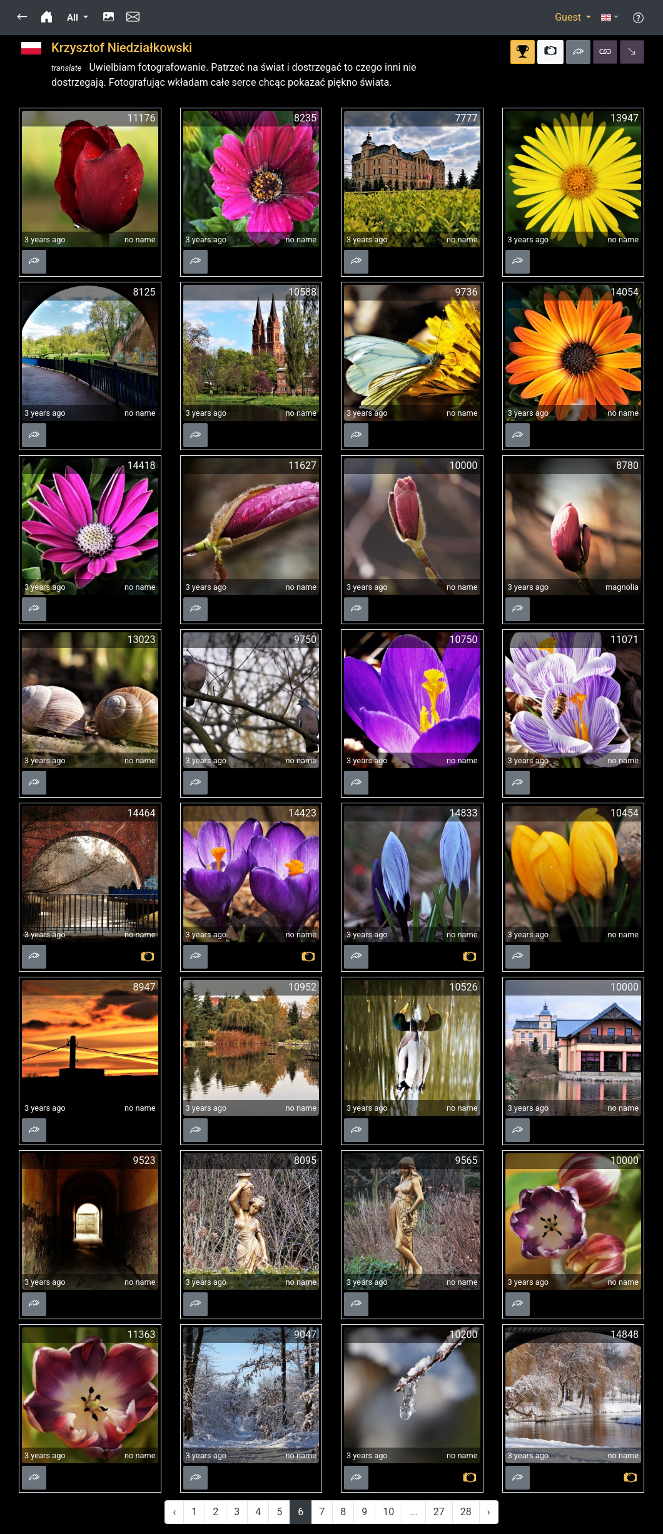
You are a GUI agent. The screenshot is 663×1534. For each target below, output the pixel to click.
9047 (305, 1335)
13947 (624, 118)
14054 (624, 292)
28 (466, 1512)
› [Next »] (488, 1512)
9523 (144, 1160)
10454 (624, 813)
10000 (464, 465)
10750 (464, 640)
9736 (466, 292)
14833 (464, 813)
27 (439, 1512)
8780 (627, 465)
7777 (466, 118)
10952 (302, 987)
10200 (464, 1335)
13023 (142, 640)
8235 (305, 118)
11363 (142, 1335)
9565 (466, 1160)
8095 (305, 1160)
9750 (305, 640)
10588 (302, 292)
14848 (624, 1335)
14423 (302, 813)
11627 (302, 465)
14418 (142, 465)
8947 (144, 987)
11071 (624, 640)
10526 (464, 987)
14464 (142, 813)
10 (388, 1512)
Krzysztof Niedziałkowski (121, 47)
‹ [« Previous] (174, 1512)
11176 (142, 118)
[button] (22, 17)
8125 (144, 292)
